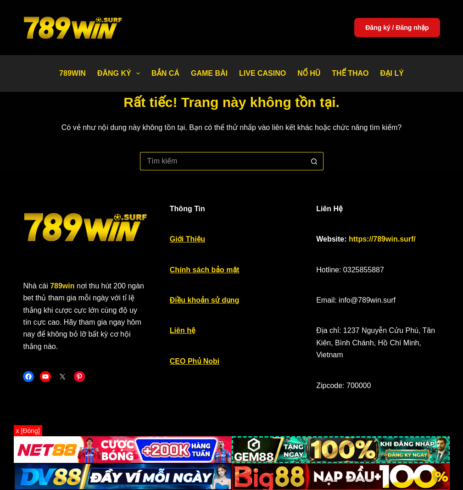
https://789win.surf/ (382, 239)
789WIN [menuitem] (72, 73)
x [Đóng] (28, 430)
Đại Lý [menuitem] (392, 73)
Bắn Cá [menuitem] (165, 73)
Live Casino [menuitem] (262, 73)
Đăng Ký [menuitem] (120, 73)
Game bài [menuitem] (209, 73)
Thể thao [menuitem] (350, 73)
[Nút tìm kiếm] (314, 161)
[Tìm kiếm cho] (222, 161)
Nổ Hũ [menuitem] (308, 73)
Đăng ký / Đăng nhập (397, 27)
